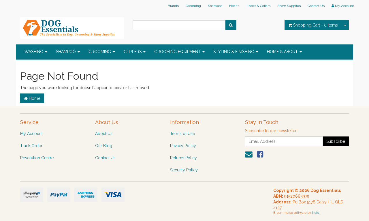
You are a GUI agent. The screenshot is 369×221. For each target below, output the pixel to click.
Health (234, 6)
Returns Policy (183, 158)
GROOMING (102, 51)
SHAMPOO (68, 51)
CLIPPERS (135, 51)
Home (32, 98)
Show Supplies (289, 6)
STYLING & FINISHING (235, 51)
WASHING (36, 51)
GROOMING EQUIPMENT (179, 51)
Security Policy (184, 170)
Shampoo (215, 6)
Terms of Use (182, 133)
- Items (313, 25)
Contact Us (316, 6)
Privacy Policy (183, 145)
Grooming (193, 6)
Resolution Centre (37, 158)
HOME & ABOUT (284, 51)
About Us (103, 133)
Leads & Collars (258, 6)
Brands (173, 6)
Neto (315, 213)
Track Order (31, 145)
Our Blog (103, 145)
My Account (31, 133)
